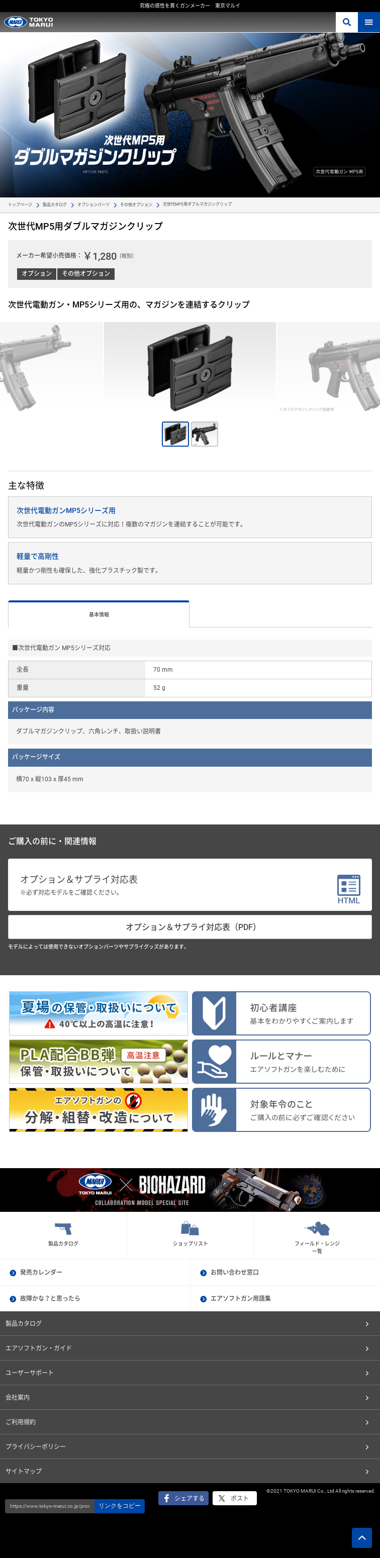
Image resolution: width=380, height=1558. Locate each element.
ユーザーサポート (30, 1373)
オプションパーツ (93, 204)
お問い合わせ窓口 (235, 1272)
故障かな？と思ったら (50, 1298)
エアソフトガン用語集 (241, 1298)
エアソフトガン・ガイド (39, 1348)
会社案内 (18, 1397)
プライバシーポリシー (36, 1446)
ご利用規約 (21, 1422)
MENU (369, 22)
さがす (347, 22)
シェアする (189, 1498)
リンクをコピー (120, 1505)
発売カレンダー (41, 1272)
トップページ (20, 204)
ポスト (240, 1498)
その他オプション (136, 204)
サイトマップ (24, 1471)
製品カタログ (55, 204)
